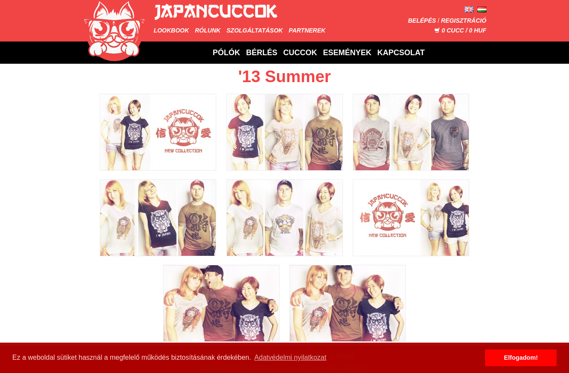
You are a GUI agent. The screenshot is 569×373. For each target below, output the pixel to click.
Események (347, 52)
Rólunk (207, 30)
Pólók (226, 52)
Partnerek (307, 30)
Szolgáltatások (254, 30)
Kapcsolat (401, 52)
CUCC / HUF (460, 30)
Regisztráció (463, 20)
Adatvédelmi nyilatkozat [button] (290, 357)
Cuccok (300, 52)
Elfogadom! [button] (521, 357)
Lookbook (171, 30)
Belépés (422, 20)
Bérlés (261, 52)
